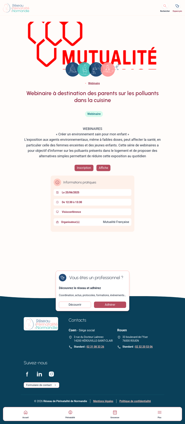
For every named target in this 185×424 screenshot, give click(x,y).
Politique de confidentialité (135, 401)
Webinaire (94, 83)
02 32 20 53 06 (144, 346)
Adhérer (110, 304)
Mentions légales (103, 401)
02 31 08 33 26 (95, 346)
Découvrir (75, 304)
